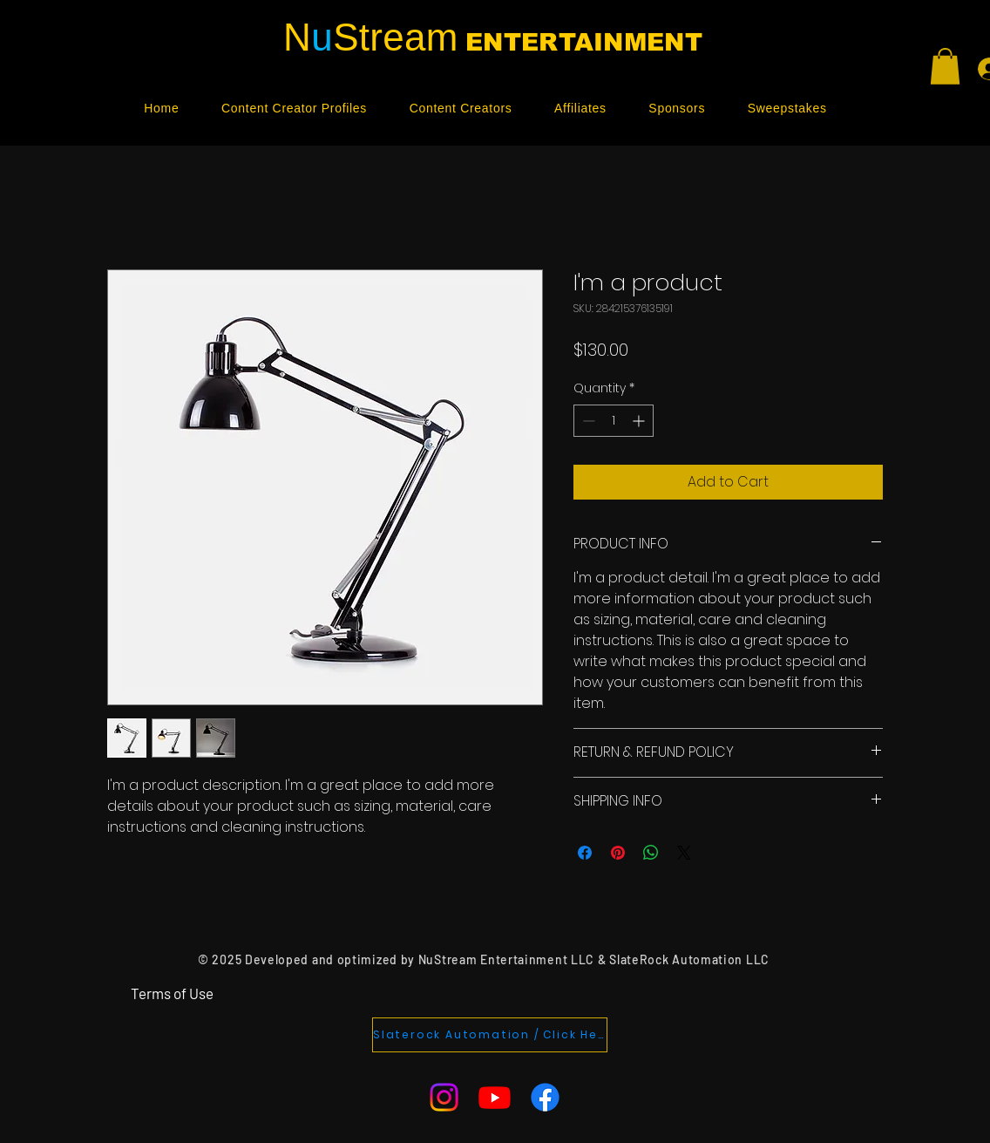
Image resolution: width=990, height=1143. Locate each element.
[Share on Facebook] (584, 852)
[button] (945, 66)
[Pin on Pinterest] (617, 852)
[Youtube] (494, 1097)
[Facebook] (545, 1097)
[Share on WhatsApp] (651, 852)
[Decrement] (587, 420)
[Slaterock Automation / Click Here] (489, 1034)
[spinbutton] (613, 420)
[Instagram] (444, 1097)
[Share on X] (684, 852)
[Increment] (640, 420)
